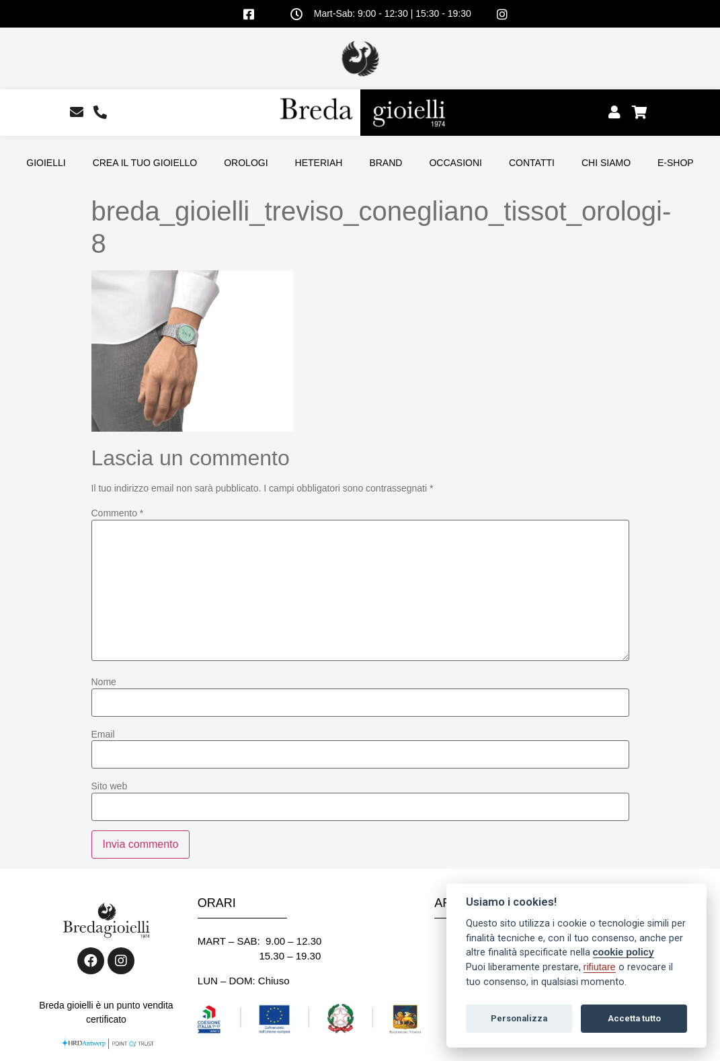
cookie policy (623, 952)
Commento (117, 513)
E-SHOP (675, 162)
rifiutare (600, 966)
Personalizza (519, 1018)
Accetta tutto (634, 1018)
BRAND (385, 162)
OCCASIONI (455, 162)
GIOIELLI (45, 162)
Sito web (109, 786)
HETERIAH (319, 162)
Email (103, 734)
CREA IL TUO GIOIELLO (145, 162)
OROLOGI (246, 162)
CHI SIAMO (606, 162)
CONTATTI (532, 162)
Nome (103, 681)
